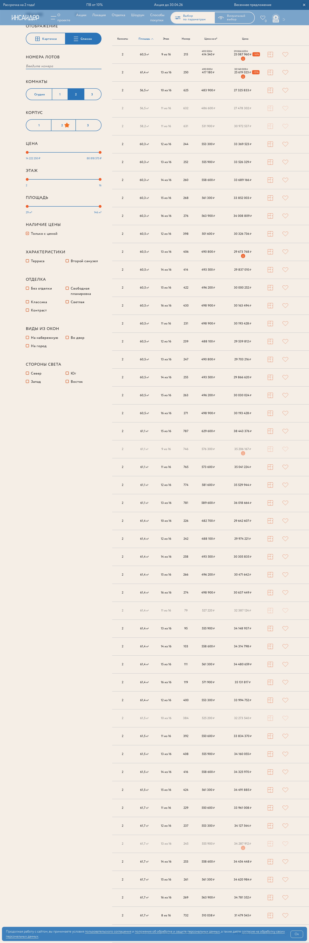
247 (185, 360)
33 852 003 (242, 198)
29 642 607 (242, 521)
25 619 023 (242, 73)
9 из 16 (166, 55)
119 (186, 683)
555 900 (208, 162)
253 (185, 862)
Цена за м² (210, 39)
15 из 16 (166, 198)
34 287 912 (242, 844)
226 (185, 521)
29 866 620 (242, 378)
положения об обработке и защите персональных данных (177, 931)
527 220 (208, 611)
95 (186, 629)
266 (185, 575)
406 (186, 252)
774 (185, 485)
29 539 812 (242, 342)
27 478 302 (242, 109)
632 (185, 109)
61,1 (144, 432)
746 (185, 449)
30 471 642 (242, 575)
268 (186, 198)
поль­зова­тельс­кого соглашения (108, 931)
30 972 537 (242, 127)
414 (185, 270)
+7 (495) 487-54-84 (281, 18)
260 (185, 180)
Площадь (144, 39)
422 (185, 288)
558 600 (208, 180)
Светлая (78, 327)
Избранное (263, 21)
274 (185, 593)
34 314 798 (242, 647)
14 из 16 (166, 180)
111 (186, 665)
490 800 (208, 252)
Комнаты (122, 39)
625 (185, 91)
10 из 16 (166, 91)
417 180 (208, 73)
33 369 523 (242, 145)
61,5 (144, 719)
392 (185, 736)
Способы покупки (155, 18)
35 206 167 (242, 449)
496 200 (208, 288)
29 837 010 (242, 270)
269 (185, 898)
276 (185, 216)
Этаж (166, 39)
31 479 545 (242, 916)
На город (39, 371)
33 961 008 (242, 808)
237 (185, 826)
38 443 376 (243, 432)
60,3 (144, 145)
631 (185, 127)
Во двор (78, 363)
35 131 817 (243, 683)
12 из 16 (166, 145)
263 (185, 396)
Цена (245, 39)
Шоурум (135, 15)
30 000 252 (242, 288)
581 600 (208, 485)
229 (185, 808)
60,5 (144, 55)
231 (186, 324)
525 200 (208, 719)
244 (185, 145)
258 (185, 557)
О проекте (61, 18)
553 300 (208, 145)
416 (185, 772)
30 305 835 (242, 557)
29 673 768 (242, 252)
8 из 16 (166, 916)
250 (185, 73)
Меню (53, 18)
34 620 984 (243, 880)
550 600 (208, 736)
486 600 (208, 109)
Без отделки (41, 314)
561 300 (208, 198)
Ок (297, 934)
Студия (39, 120)
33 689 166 (242, 180)
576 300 (208, 449)
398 (186, 234)
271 (186, 414)
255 (185, 378)
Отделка (116, 15)
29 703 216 (242, 360)
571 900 (208, 683)
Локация (96, 15)
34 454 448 (243, 862)
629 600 (208, 432)
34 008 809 (243, 216)
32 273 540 (242, 719)
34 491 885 (242, 790)
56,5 (144, 91)
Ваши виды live (273, 18)
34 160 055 (242, 754)
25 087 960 (242, 55)
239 (185, 342)
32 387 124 (242, 611)
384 (186, 719)
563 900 (208, 216)
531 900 (208, 127)
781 (185, 503)
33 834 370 (243, 736)
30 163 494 (242, 306)
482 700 (208, 521)
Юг (73, 399)
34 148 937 (242, 629)
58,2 (144, 127)
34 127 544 (242, 826)
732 (185, 916)
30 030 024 (242, 396)
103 (185, 647)
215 (186, 55)
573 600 (208, 467)
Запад (36, 407)
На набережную (44, 363)
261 (186, 880)
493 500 (208, 270)
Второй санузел (84, 286)
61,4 (144, 73)
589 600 (208, 503)
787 (185, 432)
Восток (77, 407)
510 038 (208, 916)
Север (36, 399)
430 (186, 306)
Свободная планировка (81, 317)
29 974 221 (242, 539)
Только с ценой (44, 259)
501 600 (208, 234)
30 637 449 (242, 593)
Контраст (39, 336)
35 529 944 (242, 485)
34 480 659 (243, 665)
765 (185, 467)
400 (186, 701)
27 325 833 (242, 91)
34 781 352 (242, 898)
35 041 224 (242, 467)
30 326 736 (242, 234)
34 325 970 (242, 772)
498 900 (208, 306)
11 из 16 (166, 109)
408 (186, 754)
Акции (79, 15)
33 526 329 (242, 162)
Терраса (38, 286)
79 (186, 611)
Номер (186, 39)
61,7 (144, 808)
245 (185, 844)
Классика (39, 327)
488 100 (208, 342)
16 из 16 (166, 216)
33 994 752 (242, 701)
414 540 (208, 55)
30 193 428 (242, 324)
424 (185, 790)
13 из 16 (166, 73)
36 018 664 (242, 503)
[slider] (27, 178)
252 (185, 162)
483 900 (208, 91)
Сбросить (91, 40)
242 (185, 539)
